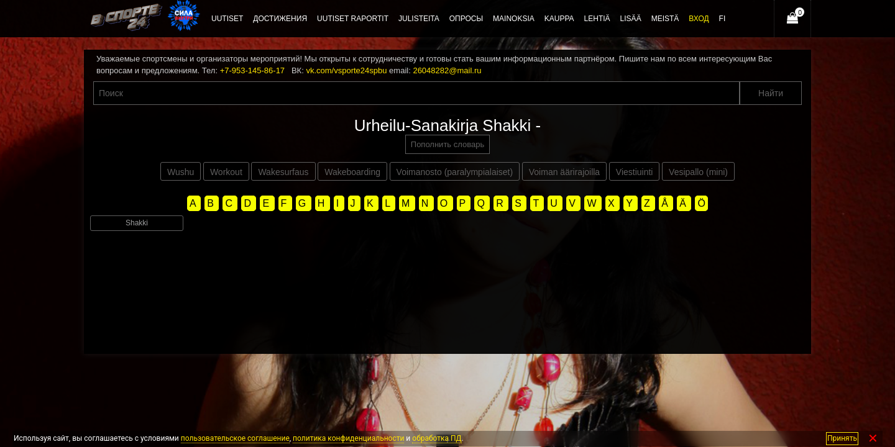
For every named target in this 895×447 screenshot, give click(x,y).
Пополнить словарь (447, 144)
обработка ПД (436, 438)
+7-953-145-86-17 (252, 70)
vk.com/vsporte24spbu (346, 70)
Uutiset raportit (352, 18)
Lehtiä (597, 18)
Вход (699, 18)
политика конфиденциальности (348, 438)
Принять (842, 438)
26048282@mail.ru (447, 70)
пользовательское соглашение (235, 438)
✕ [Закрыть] (873, 438)
